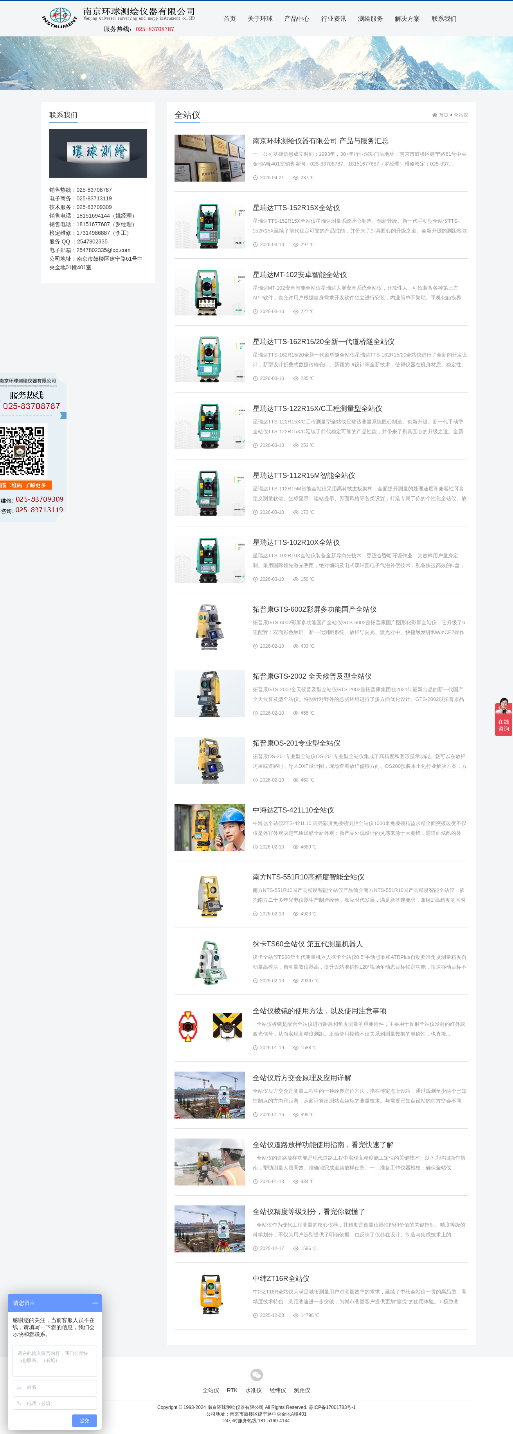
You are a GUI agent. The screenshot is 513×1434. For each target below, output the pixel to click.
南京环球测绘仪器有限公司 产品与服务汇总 (321, 141)
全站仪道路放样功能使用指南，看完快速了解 (323, 1145)
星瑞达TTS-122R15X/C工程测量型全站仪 (317, 409)
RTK (232, 1390)
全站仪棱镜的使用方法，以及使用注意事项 (320, 1011)
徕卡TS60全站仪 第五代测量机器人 (308, 944)
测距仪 (302, 1390)
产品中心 (297, 18)
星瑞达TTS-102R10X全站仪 (296, 542)
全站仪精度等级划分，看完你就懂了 (309, 1212)
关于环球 (260, 18)
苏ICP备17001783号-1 (332, 1407)
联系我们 (444, 18)
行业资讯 (333, 18)
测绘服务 (370, 18)
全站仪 (461, 115)
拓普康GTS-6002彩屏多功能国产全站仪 (315, 609)
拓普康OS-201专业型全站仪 (296, 743)
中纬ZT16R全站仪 (281, 1279)
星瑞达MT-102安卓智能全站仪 (300, 275)
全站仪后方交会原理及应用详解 (302, 1078)
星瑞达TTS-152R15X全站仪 (296, 208)
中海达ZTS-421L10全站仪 (293, 810)
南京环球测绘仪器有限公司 (235, 1407)
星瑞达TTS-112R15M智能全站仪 (304, 475)
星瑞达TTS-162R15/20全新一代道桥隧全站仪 (323, 342)
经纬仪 (278, 1390)
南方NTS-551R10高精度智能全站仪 (308, 877)
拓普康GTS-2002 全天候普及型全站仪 (312, 676)
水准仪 (253, 1390)
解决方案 (407, 18)
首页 (229, 18)
